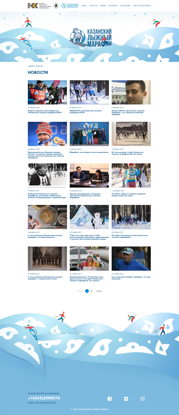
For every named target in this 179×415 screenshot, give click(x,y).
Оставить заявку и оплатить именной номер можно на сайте (128, 195)
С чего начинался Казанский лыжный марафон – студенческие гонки (45, 278)
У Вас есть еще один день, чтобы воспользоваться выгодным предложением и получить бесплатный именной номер (89, 237)
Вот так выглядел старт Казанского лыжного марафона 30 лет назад (127, 153)
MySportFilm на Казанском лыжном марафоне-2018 (85, 111)
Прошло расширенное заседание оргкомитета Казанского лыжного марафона (85, 195)
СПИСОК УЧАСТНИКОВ (141, 6)
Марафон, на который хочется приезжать (89, 152)
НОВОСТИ (93, 6)
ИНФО (84, 6)
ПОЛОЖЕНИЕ (125, 6)
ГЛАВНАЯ (31, 66)
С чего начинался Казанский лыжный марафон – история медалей (45, 236)
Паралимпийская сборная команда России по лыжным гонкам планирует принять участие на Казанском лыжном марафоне (46, 155)
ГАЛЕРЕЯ (103, 6)
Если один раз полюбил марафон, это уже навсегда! (131, 278)
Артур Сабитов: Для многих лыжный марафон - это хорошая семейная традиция (128, 112)
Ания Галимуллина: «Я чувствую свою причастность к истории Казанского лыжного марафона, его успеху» (86, 279)
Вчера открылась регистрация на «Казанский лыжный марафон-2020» (45, 111)
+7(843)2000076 (44, 398)
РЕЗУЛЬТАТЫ (113, 6)
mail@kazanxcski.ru (45, 403)
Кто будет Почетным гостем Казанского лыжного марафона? (130, 236)
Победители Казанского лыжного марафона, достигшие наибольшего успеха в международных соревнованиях (47, 195)
